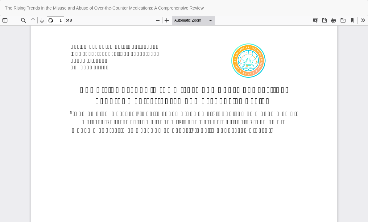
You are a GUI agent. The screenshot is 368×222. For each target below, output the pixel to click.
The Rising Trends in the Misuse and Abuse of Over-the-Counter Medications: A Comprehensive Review (104, 8)
